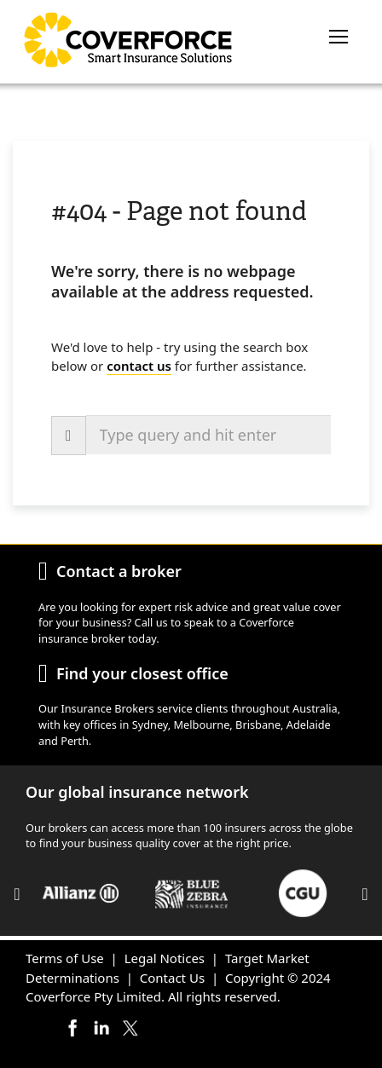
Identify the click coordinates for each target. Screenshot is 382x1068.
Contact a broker (119, 571)
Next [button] (365, 894)
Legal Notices (164, 958)
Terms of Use (65, 958)
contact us (139, 365)
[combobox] (208, 434)
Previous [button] (17, 894)
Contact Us (172, 977)
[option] (81, 894)
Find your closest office (142, 673)
